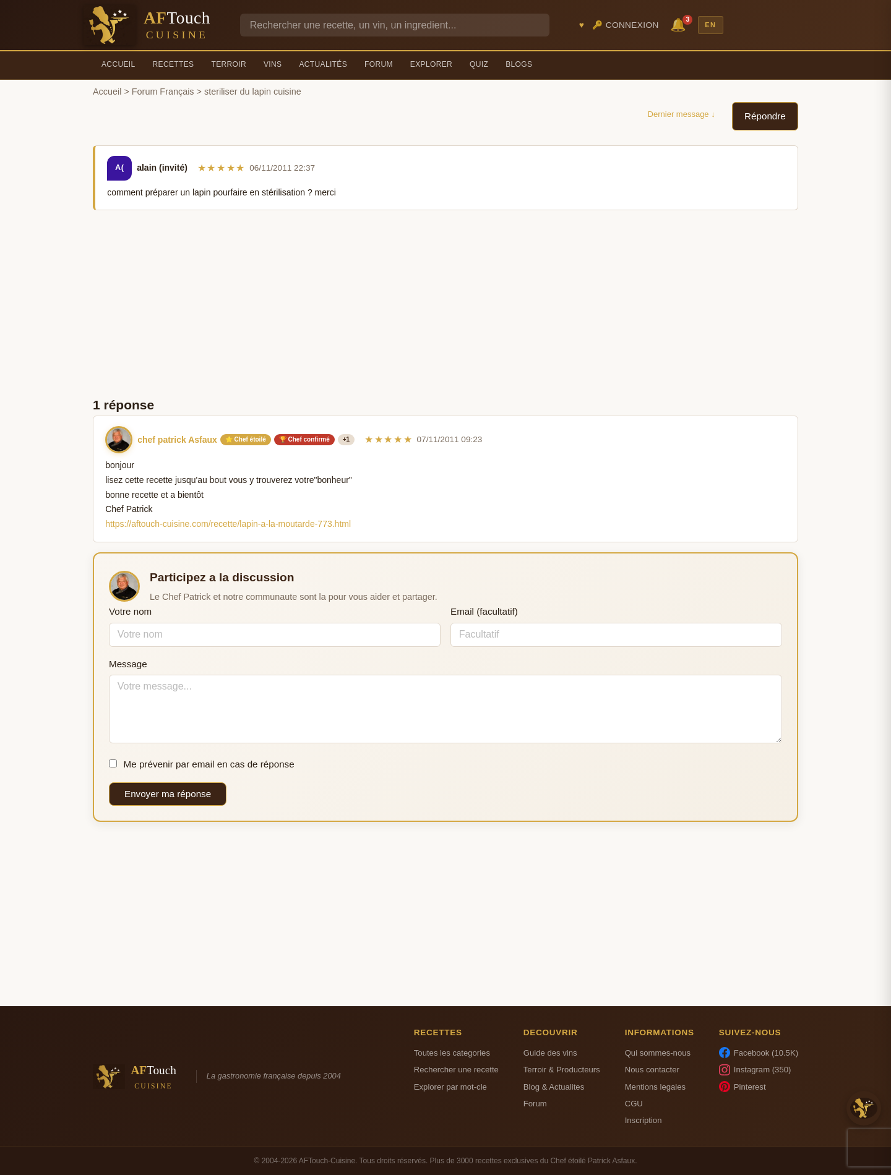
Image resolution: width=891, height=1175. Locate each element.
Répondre (765, 116)
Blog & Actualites (553, 1087)
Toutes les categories (452, 1053)
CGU (634, 1103)
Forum (378, 64)
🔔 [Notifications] (680, 24)
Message (128, 664)
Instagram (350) (755, 1069)
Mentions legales (655, 1087)
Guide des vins (550, 1053)
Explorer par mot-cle (450, 1087)
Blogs (519, 64)
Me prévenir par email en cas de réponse (202, 764)
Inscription (643, 1120)
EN (710, 24)
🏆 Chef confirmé (304, 439)
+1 (346, 439)
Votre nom (130, 611)
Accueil (118, 64)
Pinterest (742, 1086)
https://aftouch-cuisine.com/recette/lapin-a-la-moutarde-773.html (228, 524)
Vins (273, 64)
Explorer (431, 64)
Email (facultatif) (484, 611)
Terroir (228, 64)
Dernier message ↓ (681, 114)
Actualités (323, 64)
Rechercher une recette (456, 1069)
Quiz (479, 64)
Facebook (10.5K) (758, 1052)
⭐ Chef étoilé (245, 439)
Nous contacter (652, 1069)
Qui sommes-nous (658, 1053)
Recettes (173, 64)
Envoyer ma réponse (167, 793)
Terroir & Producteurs (561, 1069)
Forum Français (163, 91)
